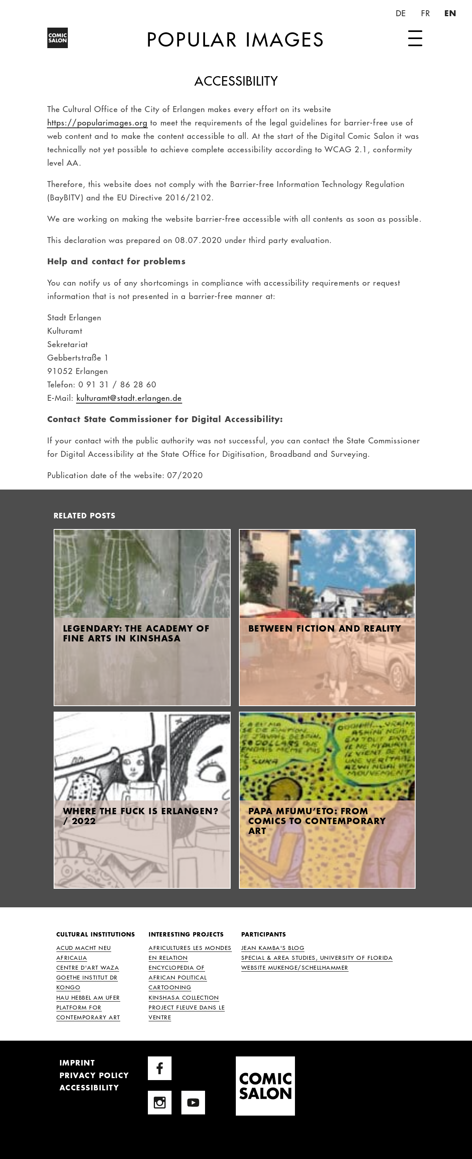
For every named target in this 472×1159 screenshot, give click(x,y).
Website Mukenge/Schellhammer (295, 967)
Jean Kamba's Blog (273, 948)
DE (402, 13)
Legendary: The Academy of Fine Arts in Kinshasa (136, 633)
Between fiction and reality (325, 628)
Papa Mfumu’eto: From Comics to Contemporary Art (317, 821)
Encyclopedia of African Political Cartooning (178, 977)
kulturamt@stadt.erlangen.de (129, 397)
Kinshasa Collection (184, 997)
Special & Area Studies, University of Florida (317, 957)
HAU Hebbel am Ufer (88, 997)
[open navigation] (415, 39)
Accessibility (89, 1087)
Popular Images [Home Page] (236, 38)
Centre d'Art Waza (87, 967)
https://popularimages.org (97, 122)
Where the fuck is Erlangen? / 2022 (141, 816)
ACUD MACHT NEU (83, 948)
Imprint (77, 1062)
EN (451, 13)
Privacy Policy (94, 1075)
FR (427, 13)
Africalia (72, 957)
